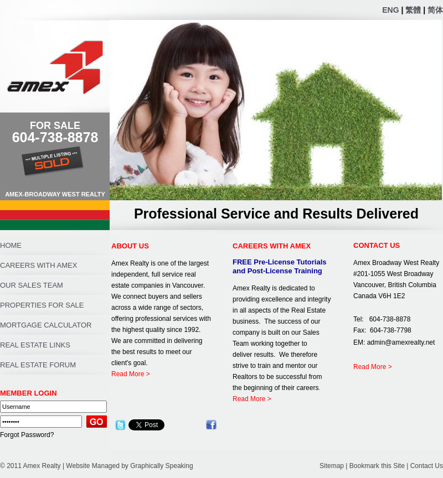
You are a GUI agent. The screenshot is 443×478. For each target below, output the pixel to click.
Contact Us (426, 466)
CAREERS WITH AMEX (38, 265)
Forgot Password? (27, 435)
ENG (390, 10)
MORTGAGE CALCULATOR (45, 325)
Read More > (130, 374)
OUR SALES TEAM (31, 285)
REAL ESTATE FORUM (38, 365)
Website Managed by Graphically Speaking (129, 466)
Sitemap (332, 466)
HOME (11, 245)
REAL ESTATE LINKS (35, 345)
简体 (435, 10)
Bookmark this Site (377, 466)
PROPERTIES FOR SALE (42, 305)
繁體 (413, 10)
